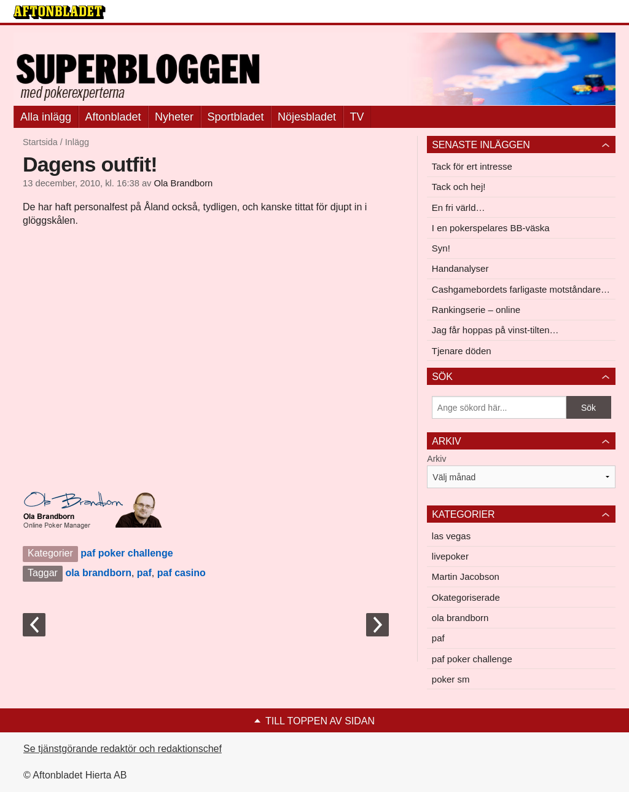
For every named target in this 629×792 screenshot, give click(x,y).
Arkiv (436, 459)
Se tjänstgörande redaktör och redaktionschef (122, 748)
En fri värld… (458, 207)
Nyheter (174, 117)
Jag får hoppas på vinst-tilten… (495, 330)
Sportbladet (236, 117)
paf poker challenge (126, 553)
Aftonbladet (113, 117)
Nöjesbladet (307, 117)
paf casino (181, 573)
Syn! (441, 248)
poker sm (451, 679)
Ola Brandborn (183, 183)
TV (357, 117)
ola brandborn (98, 573)
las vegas (451, 536)
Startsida (40, 142)
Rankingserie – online (476, 309)
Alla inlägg (45, 117)
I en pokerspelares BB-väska (491, 228)
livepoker (450, 556)
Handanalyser (460, 268)
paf (144, 573)
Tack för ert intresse (472, 166)
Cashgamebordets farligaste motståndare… (521, 289)
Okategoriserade (466, 597)
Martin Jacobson (465, 576)
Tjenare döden (461, 351)
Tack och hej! (459, 186)
